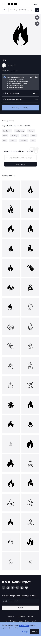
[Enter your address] (20, 601)
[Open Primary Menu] (3, 4)
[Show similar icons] (37, 23)
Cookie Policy (24, 625)
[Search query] (20, 157)
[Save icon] (37, 17)
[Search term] (22, 10)
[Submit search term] (37, 10)
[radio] (20, 82)
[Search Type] (5, 10)
